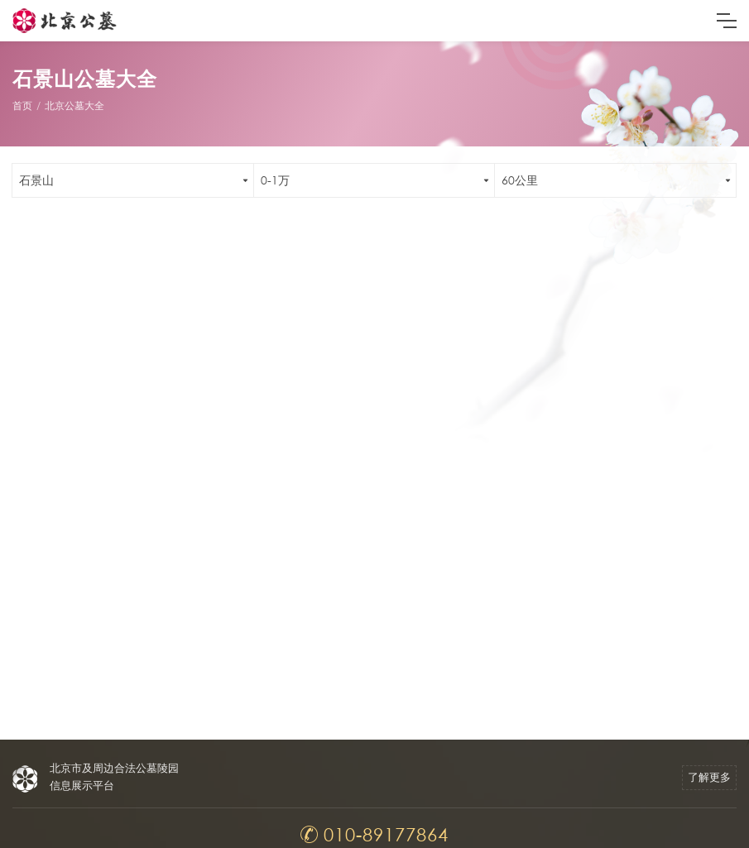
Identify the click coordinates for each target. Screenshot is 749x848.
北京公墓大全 (74, 105)
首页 (22, 105)
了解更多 (709, 777)
